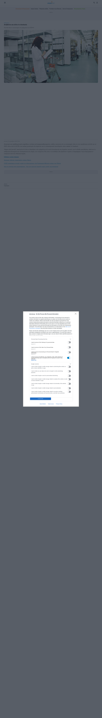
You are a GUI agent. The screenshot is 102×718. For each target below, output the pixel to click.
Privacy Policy (59, 403)
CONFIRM (40, 398)
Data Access (51, 403)
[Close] (76, 314)
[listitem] (51, 339)
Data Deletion (43, 403)
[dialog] (51, 359)
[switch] (69, 342)
